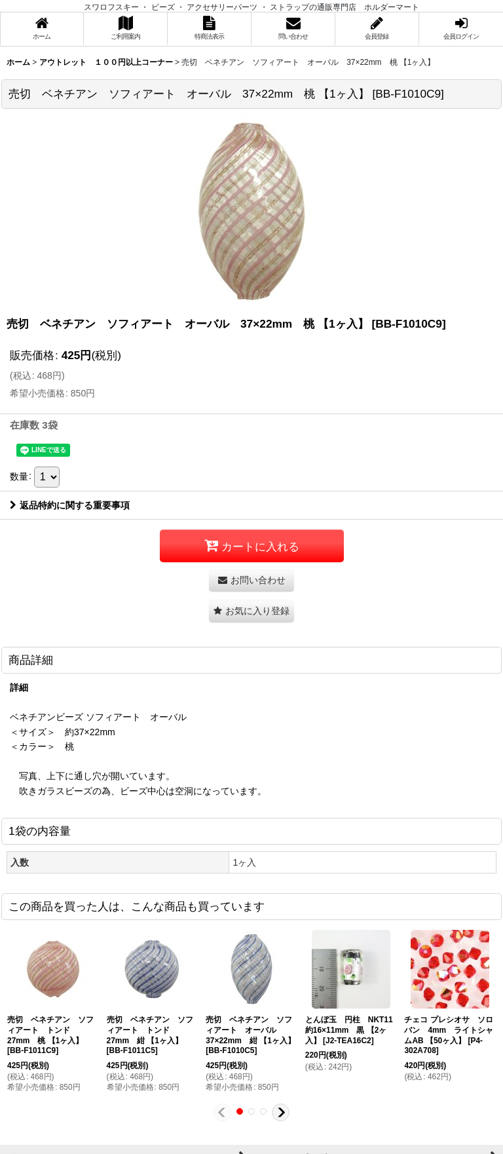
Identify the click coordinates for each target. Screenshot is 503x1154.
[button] (251, 611)
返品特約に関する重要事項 (70, 505)
